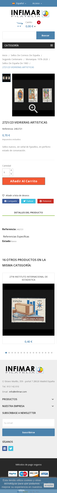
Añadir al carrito (23, 181)
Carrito (28, 24)
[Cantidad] (6, 172)
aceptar (49, 485)
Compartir (12, 201)
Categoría (12, 45)
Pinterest (47, 201)
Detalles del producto (28, 212)
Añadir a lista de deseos (15, 195)
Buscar (45, 35)
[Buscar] (28, 35)
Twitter (10, 448)
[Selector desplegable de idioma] (19, 3)
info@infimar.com (18, 391)
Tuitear (29, 201)
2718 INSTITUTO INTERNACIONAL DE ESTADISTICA (28, 278)
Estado (6, 241)
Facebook (4, 448)
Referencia (9, 229)
